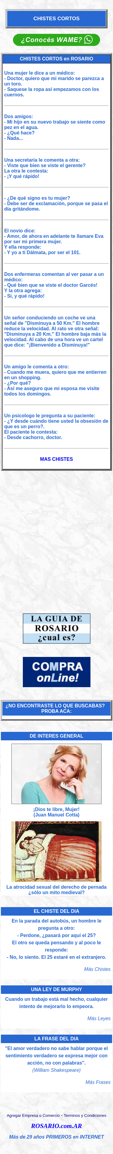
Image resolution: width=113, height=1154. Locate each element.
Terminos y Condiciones (85, 1115)
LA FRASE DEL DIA (56, 1038)
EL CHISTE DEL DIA (56, 911)
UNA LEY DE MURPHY (56, 989)
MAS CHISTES (56, 459)
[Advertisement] (56, 538)
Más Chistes (97, 969)
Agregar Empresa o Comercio (33, 1115)
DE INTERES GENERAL (57, 736)
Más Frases (98, 1082)
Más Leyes (99, 1018)
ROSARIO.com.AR (56, 1126)
